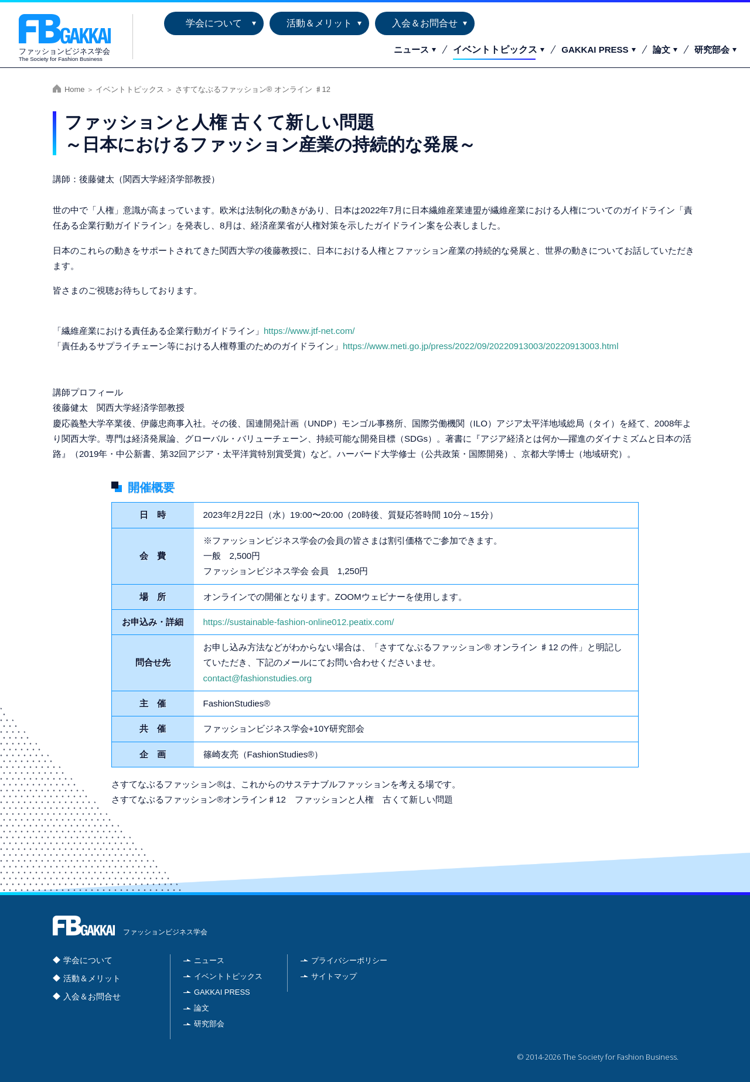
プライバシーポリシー (349, 960)
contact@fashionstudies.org (257, 678)
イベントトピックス (495, 49)
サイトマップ (334, 976)
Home (74, 89)
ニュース (411, 49)
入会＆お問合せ (425, 23)
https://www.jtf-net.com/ (309, 331)
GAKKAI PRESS (594, 49)
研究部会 (711, 49)
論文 (661, 49)
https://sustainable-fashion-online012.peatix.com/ (298, 622)
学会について (214, 23)
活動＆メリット (319, 23)
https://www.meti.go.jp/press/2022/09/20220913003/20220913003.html (480, 346)
